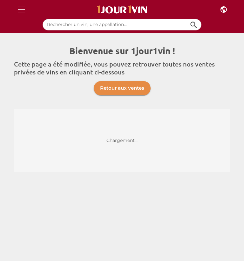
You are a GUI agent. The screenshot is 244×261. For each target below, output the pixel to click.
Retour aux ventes (122, 88)
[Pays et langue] (223, 10)
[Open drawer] (21, 10)
